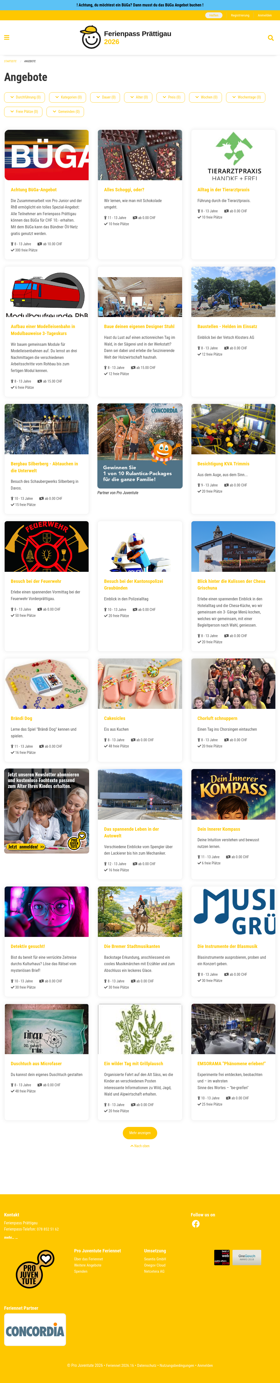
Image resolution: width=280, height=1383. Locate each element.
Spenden (81, 1271)
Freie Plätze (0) (24, 112)
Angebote (31, 61)
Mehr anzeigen (140, 1149)
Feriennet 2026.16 (118, 1365)
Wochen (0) (206, 97)
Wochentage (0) (246, 97)
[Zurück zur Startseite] (140, 38)
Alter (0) (139, 97)
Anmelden (264, 15)
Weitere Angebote (88, 1265)
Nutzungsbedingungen (178, 1365)
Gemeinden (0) (66, 112)
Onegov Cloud (155, 1265)
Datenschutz (146, 1365)
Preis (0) (172, 97)
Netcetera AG (155, 1271)
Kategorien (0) (68, 97)
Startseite (10, 61)
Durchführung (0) (26, 97)
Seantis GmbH (155, 1259)
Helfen (212, 15)
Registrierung (239, 15)
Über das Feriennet (89, 1259)
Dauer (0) (106, 97)
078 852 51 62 (48, 1229)
